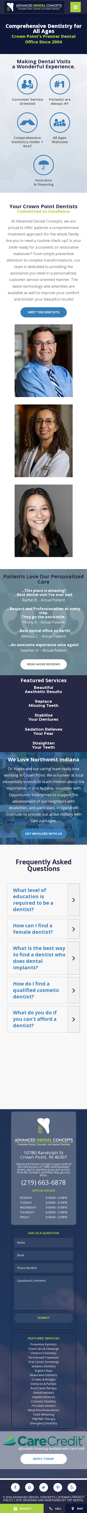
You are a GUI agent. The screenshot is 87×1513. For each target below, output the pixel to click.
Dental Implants (43, 1392)
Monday (26, 1198)
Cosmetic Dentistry (43, 1401)
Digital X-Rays (43, 1370)
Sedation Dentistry (44, 1366)
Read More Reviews (43, 664)
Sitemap (64, 1497)
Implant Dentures (43, 1397)
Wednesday (28, 1207)
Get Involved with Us (43, 833)
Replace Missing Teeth (43, 703)
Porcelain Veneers (43, 1405)
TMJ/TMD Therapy (43, 1419)
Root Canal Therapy (44, 1388)
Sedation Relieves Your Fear (43, 731)
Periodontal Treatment (43, 1357)
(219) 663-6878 (43, 1182)
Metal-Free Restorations (43, 1410)
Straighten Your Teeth (43, 745)
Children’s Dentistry (43, 1353)
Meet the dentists (43, 312)
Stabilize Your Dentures (43, 717)
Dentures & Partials (43, 1384)
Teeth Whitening (43, 1414)
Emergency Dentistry (43, 1423)
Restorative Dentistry (43, 1375)
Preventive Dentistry (43, 1344)
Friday (24, 1217)
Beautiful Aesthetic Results (43, 689)
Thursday (27, 1212)
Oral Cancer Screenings (43, 1362)
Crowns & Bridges (43, 1379)
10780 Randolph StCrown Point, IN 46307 (43, 1155)
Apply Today (43, 1459)
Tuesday (26, 1203)
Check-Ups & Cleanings (43, 1348)
